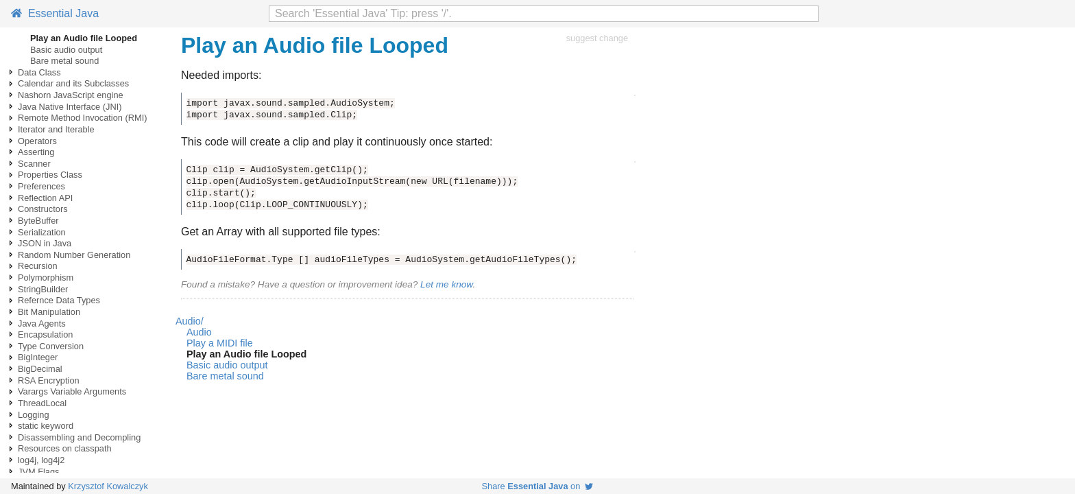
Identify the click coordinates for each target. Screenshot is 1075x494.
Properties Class (50, 174)
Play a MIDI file (219, 343)
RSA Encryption (49, 380)
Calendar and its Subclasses (73, 83)
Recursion (38, 266)
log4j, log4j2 (41, 460)
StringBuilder (43, 289)
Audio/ (190, 321)
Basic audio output (66, 50)
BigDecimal (40, 369)
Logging (33, 415)
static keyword (45, 426)
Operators (37, 141)
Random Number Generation (74, 255)
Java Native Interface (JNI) (69, 107)
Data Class (39, 72)
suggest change (597, 38)
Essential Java (55, 13)
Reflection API (45, 198)
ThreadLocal (42, 403)
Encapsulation (45, 334)
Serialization (42, 232)
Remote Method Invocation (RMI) (82, 118)
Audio (199, 332)
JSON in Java (44, 243)
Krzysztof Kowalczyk (108, 486)
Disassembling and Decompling (79, 437)
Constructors (43, 209)
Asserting (36, 152)
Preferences (41, 186)
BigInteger (38, 357)
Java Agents (42, 323)
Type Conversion (51, 346)
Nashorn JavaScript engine (70, 95)
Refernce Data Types (59, 300)
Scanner (34, 163)
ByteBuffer (38, 220)
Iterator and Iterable (56, 129)
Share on (538, 486)
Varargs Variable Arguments (72, 391)
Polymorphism (45, 277)
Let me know (446, 284)
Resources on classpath (65, 448)
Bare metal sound (64, 61)
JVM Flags (38, 472)
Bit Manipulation (49, 312)
